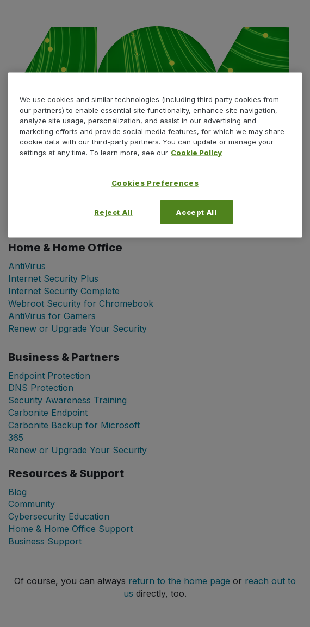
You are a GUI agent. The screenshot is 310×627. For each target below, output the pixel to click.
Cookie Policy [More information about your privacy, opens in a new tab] (196, 152)
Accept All (196, 211)
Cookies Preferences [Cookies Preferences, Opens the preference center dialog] (155, 183)
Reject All (113, 211)
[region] (155, 155)
